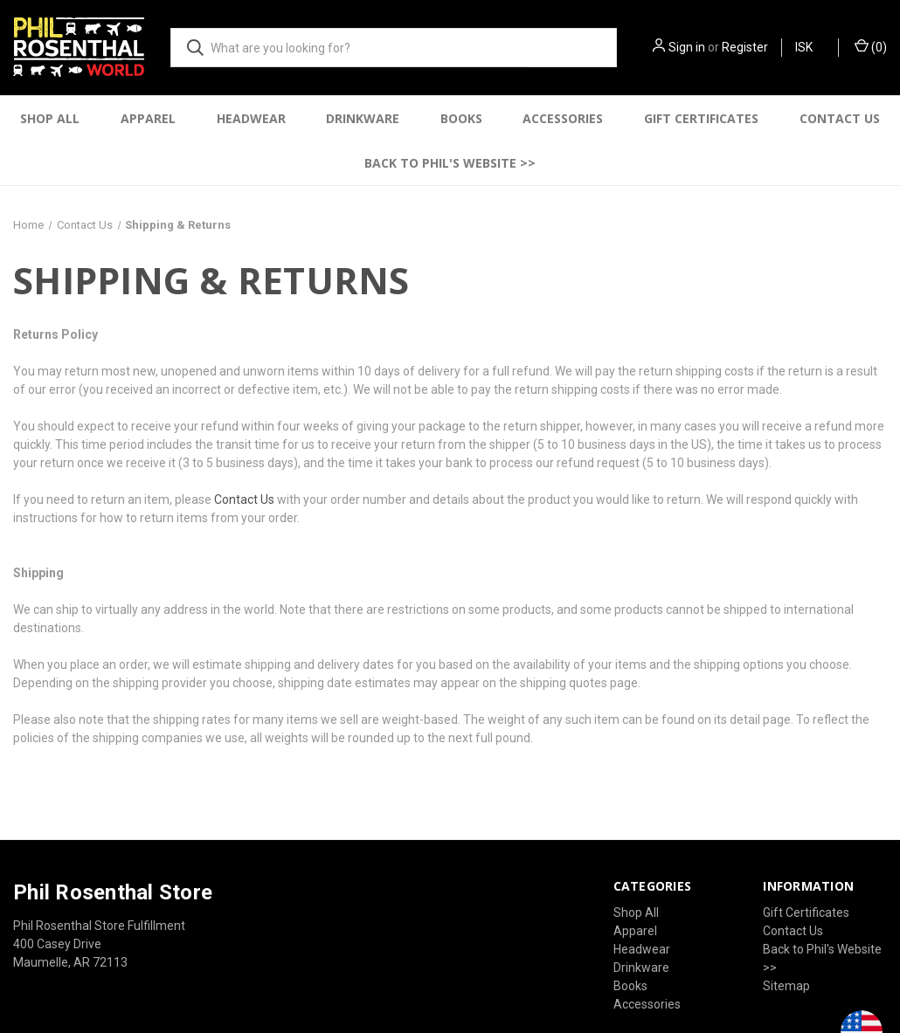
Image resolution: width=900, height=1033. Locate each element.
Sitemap (786, 986)
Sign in (686, 47)
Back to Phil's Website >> (450, 163)
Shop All (50, 118)
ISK (810, 47)
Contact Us (840, 118)
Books (461, 118)
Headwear (251, 118)
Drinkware (362, 118)
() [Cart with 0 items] (871, 46)
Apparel (148, 118)
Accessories (563, 118)
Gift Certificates (701, 118)
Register (745, 47)
